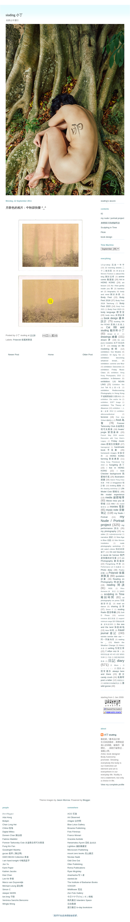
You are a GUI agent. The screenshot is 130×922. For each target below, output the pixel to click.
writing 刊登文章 (116, 648)
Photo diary (106, 570)
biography (111, 291)
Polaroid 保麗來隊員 (22, 339)
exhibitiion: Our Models (111, 352)
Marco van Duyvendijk (12, 882)
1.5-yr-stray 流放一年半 (112, 265)
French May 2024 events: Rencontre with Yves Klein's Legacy (112, 438)
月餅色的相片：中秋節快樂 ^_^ (26, 207)
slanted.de (72, 878)
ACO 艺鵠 (72, 814)
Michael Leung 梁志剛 (12, 886)
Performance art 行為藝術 (111, 567)
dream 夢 (106, 340)
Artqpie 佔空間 (74, 821)
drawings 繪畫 (109, 336)
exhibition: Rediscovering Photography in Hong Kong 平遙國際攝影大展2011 (112, 393)
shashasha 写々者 (76, 875)
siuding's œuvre (108, 201)
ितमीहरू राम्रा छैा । (113, 651)
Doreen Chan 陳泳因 (12, 835)
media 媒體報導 (114, 497)
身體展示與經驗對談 (110, 223)
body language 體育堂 (112, 312)
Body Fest (106, 297)
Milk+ (113, 504)
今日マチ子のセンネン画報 (80, 896)
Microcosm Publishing (77, 850)
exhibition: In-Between (110, 378)
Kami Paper (7, 868)
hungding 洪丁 (116, 465)
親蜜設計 (120, 680)
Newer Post (13, 354)
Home (51, 354)
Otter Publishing (75, 864)
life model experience (112, 494)
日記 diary (116, 660)
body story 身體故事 (114, 315)
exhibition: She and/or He (111, 399)
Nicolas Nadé (73, 857)
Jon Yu (5, 864)
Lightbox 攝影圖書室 (77, 846)
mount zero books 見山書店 (80, 853)
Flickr (103, 232)
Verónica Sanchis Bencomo (15, 900)
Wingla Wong (8, 904)
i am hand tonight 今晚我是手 (16, 860)
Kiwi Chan (7, 875)
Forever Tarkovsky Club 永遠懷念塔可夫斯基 (112, 426)
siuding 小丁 (14, 15)
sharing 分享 (117, 606)
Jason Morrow (63, 800)
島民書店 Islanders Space (79, 900)
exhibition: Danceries (112, 367)
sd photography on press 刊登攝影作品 (112, 600)
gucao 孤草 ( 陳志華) (12, 853)
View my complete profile (112, 784)
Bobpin (5, 821)
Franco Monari (74, 835)
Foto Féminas (73, 831)
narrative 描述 (107, 537)
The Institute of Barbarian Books (82, 882)
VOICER (71, 886)
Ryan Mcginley (74, 871)
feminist (104, 417)
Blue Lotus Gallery (76, 824)
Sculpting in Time (109, 227)
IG (102, 213)
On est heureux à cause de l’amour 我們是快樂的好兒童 (112, 555)
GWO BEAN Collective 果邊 (15, 857)
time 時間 (109, 630)
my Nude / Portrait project (112, 521)
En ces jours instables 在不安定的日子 (112, 343)
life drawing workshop (109, 489)
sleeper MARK (9, 893)
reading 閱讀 (115, 585)
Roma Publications (76, 868)
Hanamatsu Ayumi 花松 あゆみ (81, 842)
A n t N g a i (7, 814)
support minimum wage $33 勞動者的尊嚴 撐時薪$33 (112, 621)
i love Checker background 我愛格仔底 (112, 473)
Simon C (109, 609)
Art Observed (73, 817)
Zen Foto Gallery (75, 893)
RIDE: (110, 588)
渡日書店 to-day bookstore (79, 907)
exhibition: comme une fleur (112, 363)
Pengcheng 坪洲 (113, 564)
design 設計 (113, 334)
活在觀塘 (71, 904)
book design (106, 237)
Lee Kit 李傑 (8, 878)
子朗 (109, 657)
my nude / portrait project (112, 218)
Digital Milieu (8, 831)
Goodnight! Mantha (11, 850)
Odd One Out (73, 860)
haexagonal (105, 447)
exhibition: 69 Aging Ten (111, 355)
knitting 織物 (115, 485)
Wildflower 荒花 (74, 889)
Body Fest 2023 (114, 309)
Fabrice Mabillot (9, 839)
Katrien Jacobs (9, 871)
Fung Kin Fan (8, 846)
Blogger (86, 800)
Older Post (88, 354)
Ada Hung (7, 817)
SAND (122, 591)
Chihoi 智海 (7, 828)
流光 (119, 668)
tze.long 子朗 (8, 896)
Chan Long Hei (9, 824)
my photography (108, 531)
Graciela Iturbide (75, 839)
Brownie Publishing (76, 828)
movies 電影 (117, 506)
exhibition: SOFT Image (111, 402)
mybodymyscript (115, 534)
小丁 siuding (110, 735)
